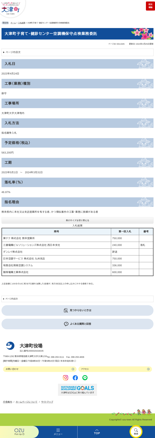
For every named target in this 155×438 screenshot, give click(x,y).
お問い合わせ (12, 369)
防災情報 (150, 6)
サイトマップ (47, 402)
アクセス (85, 369)
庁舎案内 (7, 402)
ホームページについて (27, 402)
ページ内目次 (13, 52)
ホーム (13, 23)
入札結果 (21, 23)
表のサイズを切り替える (77, 220)
